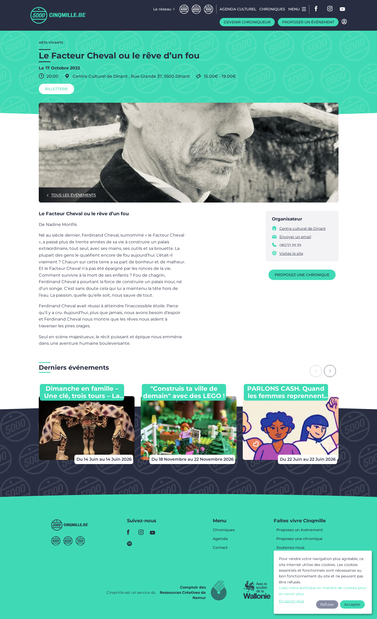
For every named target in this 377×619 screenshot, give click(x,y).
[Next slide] (330, 371)
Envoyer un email (295, 236)
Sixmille (196, 9)
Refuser (327, 604)
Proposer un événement (308, 22)
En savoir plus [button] (291, 601)
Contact (220, 547)
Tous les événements (73, 195)
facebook (318, 9)
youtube (342, 9)
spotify (131, 543)
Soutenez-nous (290, 548)
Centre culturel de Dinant (302, 228)
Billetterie (56, 89)
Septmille (208, 9)
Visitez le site (291, 253)
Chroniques (224, 530)
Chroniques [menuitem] (272, 9)
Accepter (352, 604)
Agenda (220, 539)
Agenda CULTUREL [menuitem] (238, 9)
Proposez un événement (299, 530)
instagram (330, 9)
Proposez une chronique (302, 274)
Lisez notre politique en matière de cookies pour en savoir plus (323, 590)
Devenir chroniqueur (247, 22)
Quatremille (184, 9)
